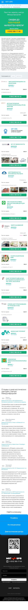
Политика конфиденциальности (19, 582)
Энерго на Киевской (17, 225)
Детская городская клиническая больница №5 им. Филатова (16, 105)
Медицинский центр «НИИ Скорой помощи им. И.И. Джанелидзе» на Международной (13, 492)
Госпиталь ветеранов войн (17, 256)
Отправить (14, 579)
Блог (10, 588)
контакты (16, 588)
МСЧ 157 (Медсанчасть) (18, 144)
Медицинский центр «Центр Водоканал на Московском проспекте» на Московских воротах (13, 401)
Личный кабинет (21, 2)
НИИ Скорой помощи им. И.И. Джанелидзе (17, 82)
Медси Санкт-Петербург (18, 331)
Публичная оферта (6, 582)
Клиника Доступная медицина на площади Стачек (17, 304)
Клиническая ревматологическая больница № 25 (17, 360)
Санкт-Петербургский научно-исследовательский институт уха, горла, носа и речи (15, 280)
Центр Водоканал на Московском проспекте (15, 173)
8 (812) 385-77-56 (25, 2)
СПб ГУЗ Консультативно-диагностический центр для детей (15, 203)
